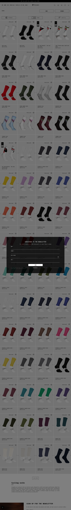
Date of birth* (13, 255)
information (35, 267)
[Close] (63, 238)
